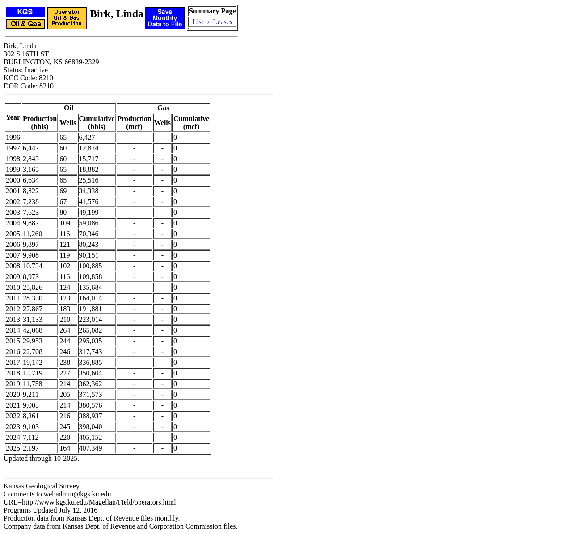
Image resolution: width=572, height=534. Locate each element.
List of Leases (212, 21)
